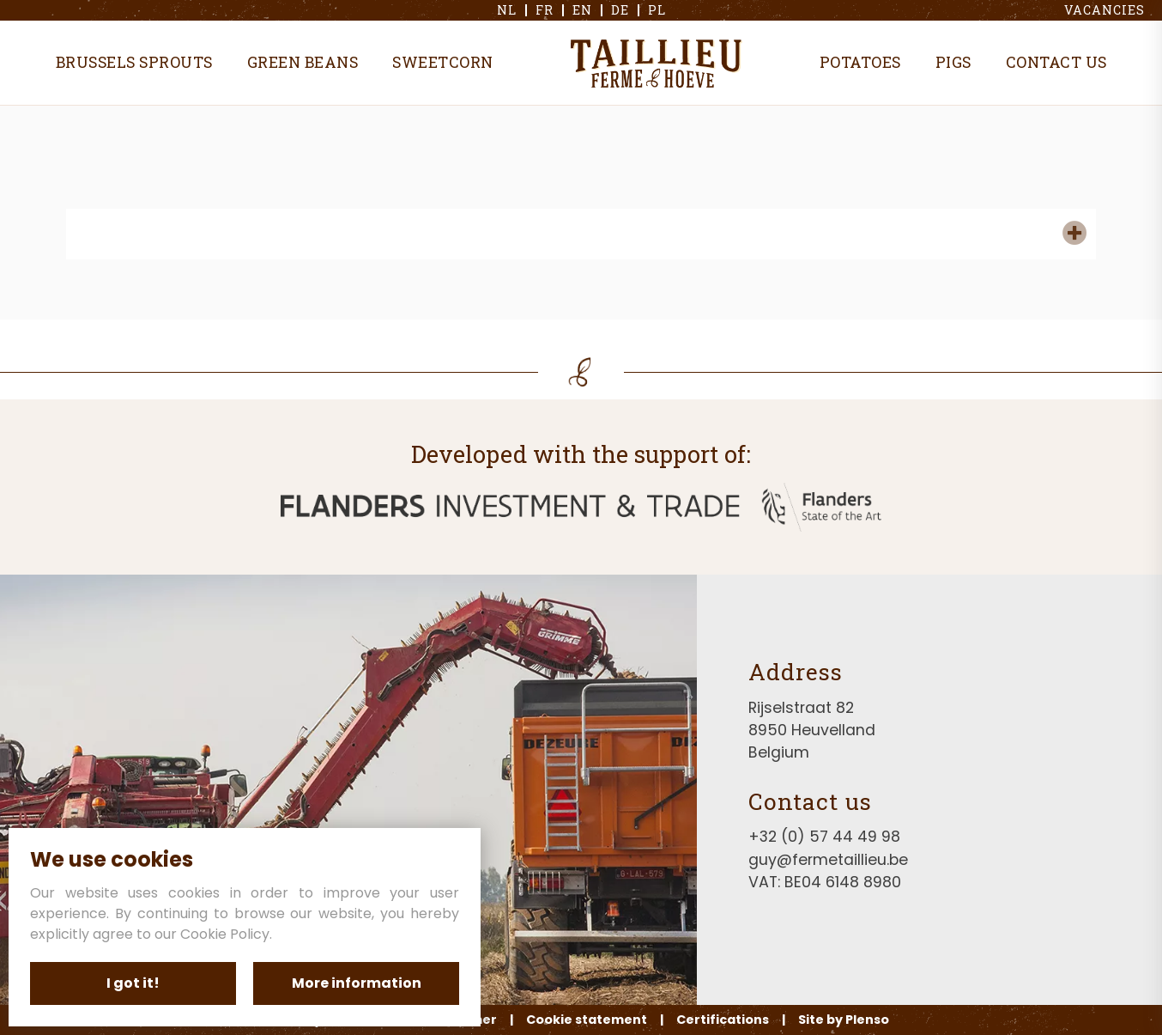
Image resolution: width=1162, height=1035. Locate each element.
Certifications (722, 1020)
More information (356, 983)
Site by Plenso (843, 1020)
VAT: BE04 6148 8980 (824, 882)
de (620, 10)
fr (545, 10)
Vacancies (1104, 10)
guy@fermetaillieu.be (828, 859)
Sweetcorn (442, 62)
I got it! (133, 983)
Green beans (303, 62)
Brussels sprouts (134, 62)
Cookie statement (586, 1020)
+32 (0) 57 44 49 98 (824, 836)
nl (507, 10)
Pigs (953, 62)
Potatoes (860, 62)
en (582, 10)
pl (657, 10)
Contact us (1056, 62)
